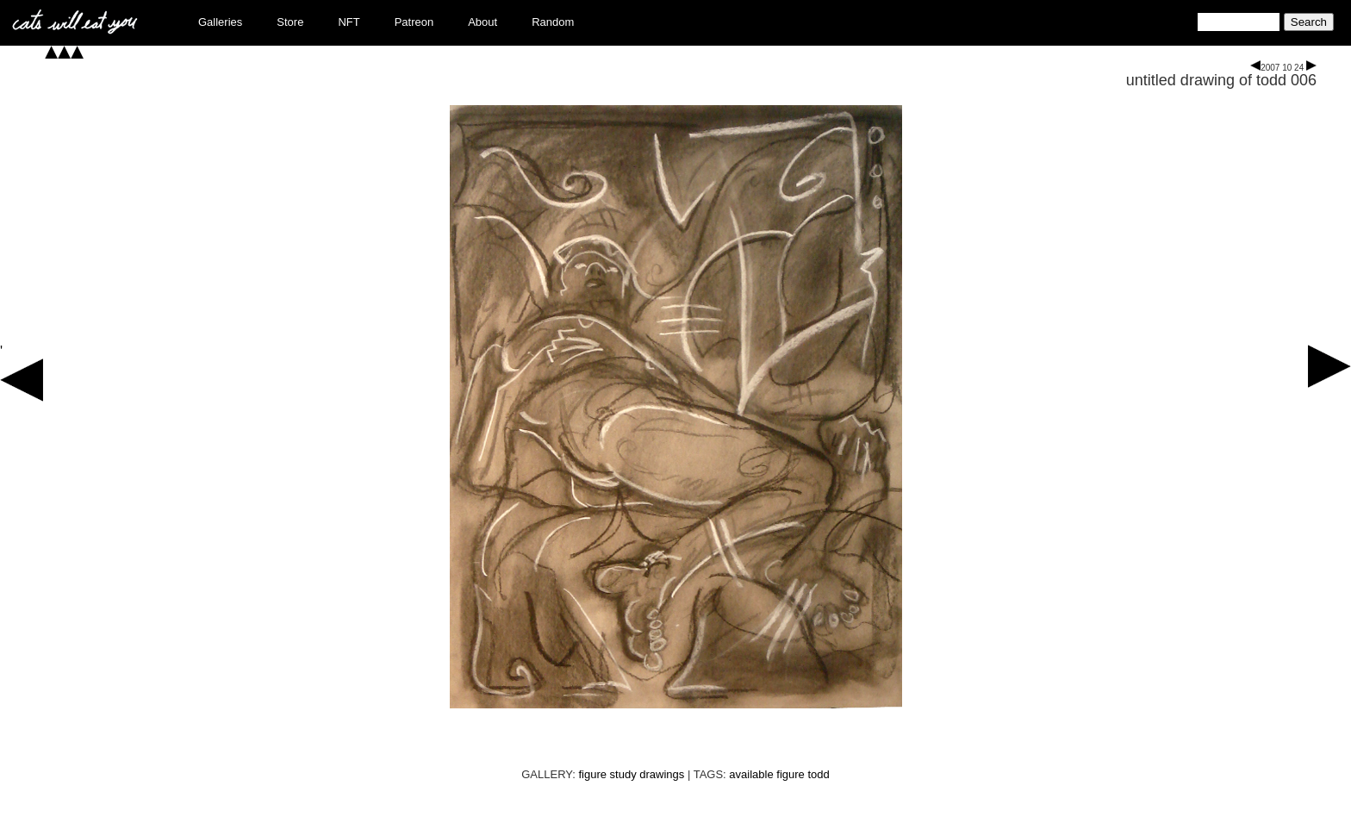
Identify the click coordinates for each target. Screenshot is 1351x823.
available (751, 774)
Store (290, 22)
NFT (348, 22)
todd (818, 774)
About (482, 22)
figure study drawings (631, 774)
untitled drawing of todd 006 (1221, 80)
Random (553, 22)
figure (790, 774)
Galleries (220, 22)
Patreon (414, 22)
